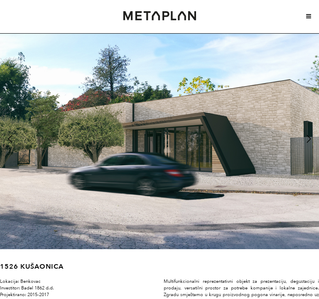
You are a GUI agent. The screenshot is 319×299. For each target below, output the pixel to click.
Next (308, 138)
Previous (10, 138)
